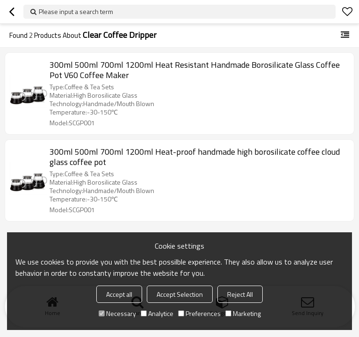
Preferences (199, 313)
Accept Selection (180, 294)
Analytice (157, 313)
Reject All (240, 294)
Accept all (119, 294)
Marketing (243, 313)
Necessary (117, 313)
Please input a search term (76, 11)
